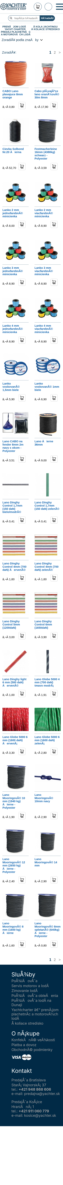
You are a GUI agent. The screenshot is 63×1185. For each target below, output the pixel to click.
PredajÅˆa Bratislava (28, 1080)
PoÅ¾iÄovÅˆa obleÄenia (34, 995)
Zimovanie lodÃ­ (24, 991)
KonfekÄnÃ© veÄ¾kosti (33, 1040)
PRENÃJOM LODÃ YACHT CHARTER (15, 26)
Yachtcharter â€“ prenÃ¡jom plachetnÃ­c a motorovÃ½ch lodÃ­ (35, 1014)
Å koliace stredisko (27, 1023)
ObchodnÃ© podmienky (31, 1050)
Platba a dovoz (23, 1045)
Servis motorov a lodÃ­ (30, 986)
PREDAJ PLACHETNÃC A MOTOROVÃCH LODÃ (15, 32)
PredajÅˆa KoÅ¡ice (26, 1102)
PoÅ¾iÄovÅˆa (24, 981)
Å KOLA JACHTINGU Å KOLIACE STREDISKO (45, 26)
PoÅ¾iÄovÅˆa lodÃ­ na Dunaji (31, 1002)
